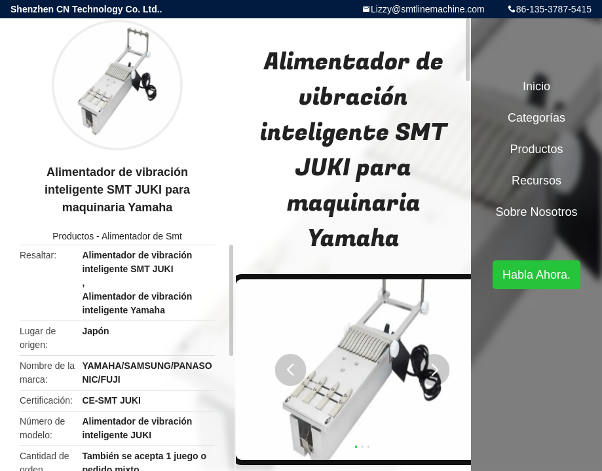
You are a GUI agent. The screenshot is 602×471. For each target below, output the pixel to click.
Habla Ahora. (536, 274)
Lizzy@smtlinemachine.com (428, 9)
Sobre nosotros (536, 211)
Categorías (536, 117)
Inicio (536, 86)
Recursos (536, 180)
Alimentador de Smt (142, 236)
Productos (73, 236)
